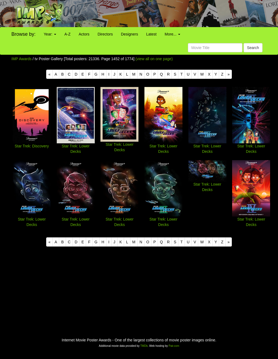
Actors (84, 34)
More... (172, 34)
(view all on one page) (154, 59)
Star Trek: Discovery (32, 146)
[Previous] (49, 74)
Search (253, 48)
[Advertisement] (174, 13)
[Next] (228, 74)
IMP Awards (21, 59)
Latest (151, 34)
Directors (105, 34)
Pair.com (174, 345)
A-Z (67, 34)
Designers (129, 34)
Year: (50, 34)
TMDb (144, 345)
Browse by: (23, 34)
